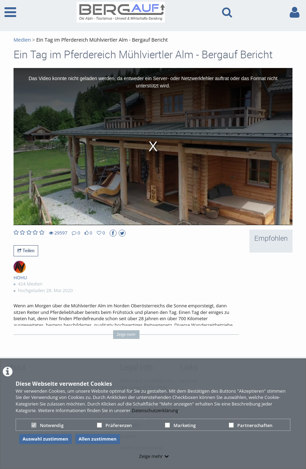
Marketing (180, 425)
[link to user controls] (294, 12)
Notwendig (47, 425)
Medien (22, 39)
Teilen (25, 250)
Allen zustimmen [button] (98, 439)
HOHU (20, 277)
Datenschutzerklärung (155, 410)
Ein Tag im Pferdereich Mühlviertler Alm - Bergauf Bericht (101, 39)
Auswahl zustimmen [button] (45, 439)
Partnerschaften (250, 425)
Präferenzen (114, 425)
